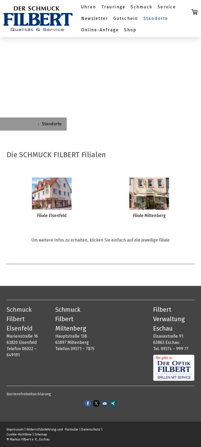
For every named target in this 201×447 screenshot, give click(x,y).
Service (167, 6)
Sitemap (41, 434)
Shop (130, 29)
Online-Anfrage (100, 29)
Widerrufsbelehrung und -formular (52, 429)
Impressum (15, 429)
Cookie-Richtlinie (19, 434)
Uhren (88, 6)
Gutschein (125, 18)
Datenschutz (90, 429)
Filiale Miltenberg (149, 215)
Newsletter (94, 18)
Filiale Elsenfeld (52, 215)
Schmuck (141, 6)
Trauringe (113, 6)
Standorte (155, 18)
